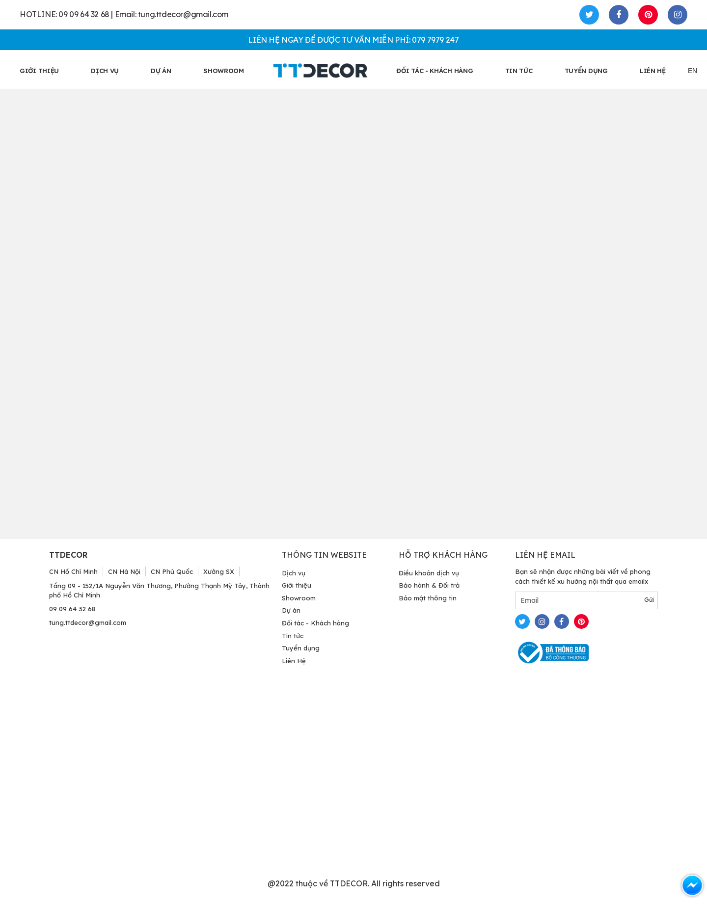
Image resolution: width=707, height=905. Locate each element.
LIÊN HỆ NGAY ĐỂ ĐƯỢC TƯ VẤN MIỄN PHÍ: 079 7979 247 (353, 40)
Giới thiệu (296, 585)
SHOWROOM (223, 71)
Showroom (299, 598)
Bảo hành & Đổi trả (429, 585)
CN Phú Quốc (172, 571)
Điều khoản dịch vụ (429, 573)
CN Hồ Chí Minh (73, 571)
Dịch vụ (105, 71)
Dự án (161, 71)
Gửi (649, 599)
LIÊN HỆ (653, 71)
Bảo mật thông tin (428, 598)
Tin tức (292, 636)
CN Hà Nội (124, 571)
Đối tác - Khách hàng (315, 623)
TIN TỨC (519, 71)
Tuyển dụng (301, 648)
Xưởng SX (218, 571)
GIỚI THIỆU (39, 71)
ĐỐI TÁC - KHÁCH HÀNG (434, 71)
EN (692, 71)
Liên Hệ (294, 661)
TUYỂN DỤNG (586, 71)
